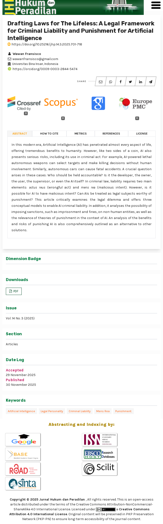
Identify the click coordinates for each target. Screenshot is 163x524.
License (142, 133)
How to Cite (49, 133)
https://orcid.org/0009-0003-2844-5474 (42, 69)
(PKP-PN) (43, 519)
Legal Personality (52, 411)
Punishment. (123, 411)
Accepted (15, 370)
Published (15, 379)
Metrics (81, 133)
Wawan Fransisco (24, 54)
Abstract (19, 133)
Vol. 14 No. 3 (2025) (20, 318)
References (111, 133)
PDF (15, 291)
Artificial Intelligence (21, 411)
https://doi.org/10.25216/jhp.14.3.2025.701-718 (44, 44)
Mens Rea (103, 411)
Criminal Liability (80, 411)
